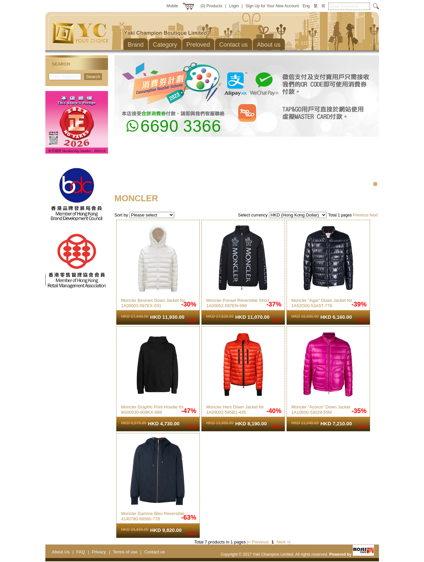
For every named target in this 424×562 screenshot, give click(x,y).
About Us (61, 551)
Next (373, 215)
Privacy (99, 551)
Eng (306, 6)
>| (289, 541)
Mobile (172, 6)
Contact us (154, 551)
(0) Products (211, 6)
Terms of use (125, 551)
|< (249, 541)
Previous (360, 215)
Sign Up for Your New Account (272, 6)
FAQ (81, 551)
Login (233, 6)
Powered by (351, 554)
